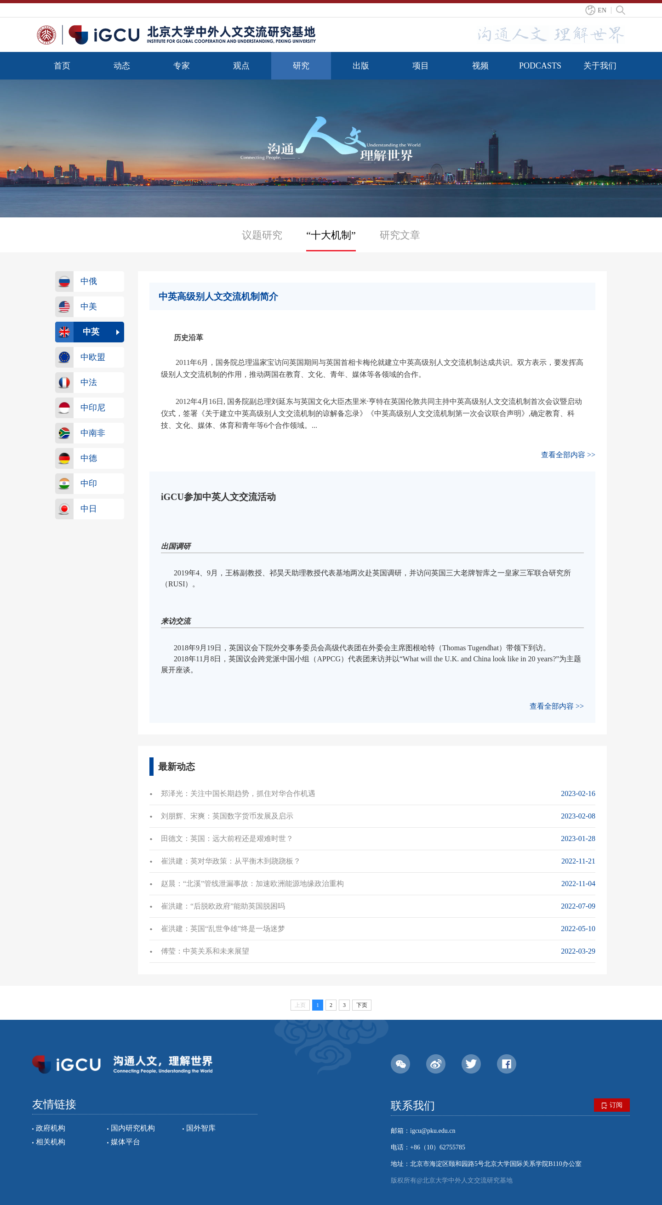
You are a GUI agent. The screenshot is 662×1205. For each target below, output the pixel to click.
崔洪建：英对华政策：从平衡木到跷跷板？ (231, 861)
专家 (181, 65)
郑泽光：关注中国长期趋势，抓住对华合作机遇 (238, 793)
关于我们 (599, 65)
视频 (480, 65)
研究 (301, 65)
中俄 (88, 281)
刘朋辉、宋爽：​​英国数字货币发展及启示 (227, 816)
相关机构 (50, 1142)
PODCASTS (540, 65)
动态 (122, 65)
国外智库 (201, 1128)
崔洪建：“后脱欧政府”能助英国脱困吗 (223, 906)
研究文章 (400, 235)
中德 (88, 458)
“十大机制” (331, 235)
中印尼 (92, 407)
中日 (88, 508)
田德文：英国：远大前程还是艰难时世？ (227, 838)
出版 (361, 65)
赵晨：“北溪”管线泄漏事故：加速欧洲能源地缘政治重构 (252, 883)
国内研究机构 (133, 1128)
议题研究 (262, 235)
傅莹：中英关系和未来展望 (205, 951)
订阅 (612, 1105)
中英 (91, 331)
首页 (62, 65)
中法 (88, 382)
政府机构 (50, 1128)
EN (602, 10)
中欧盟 (92, 357)
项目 (420, 65)
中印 (88, 483)
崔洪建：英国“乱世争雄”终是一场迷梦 (223, 928)
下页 (361, 1005)
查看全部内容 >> (568, 455)
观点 (241, 65)
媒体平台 (125, 1142)
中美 (88, 306)
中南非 (92, 433)
